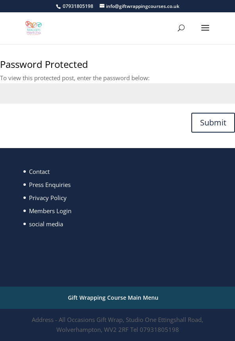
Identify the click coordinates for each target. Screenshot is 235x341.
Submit (213, 122)
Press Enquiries (50, 185)
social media (46, 224)
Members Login (50, 211)
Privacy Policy (48, 198)
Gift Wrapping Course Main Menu (113, 297)
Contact (39, 171)
